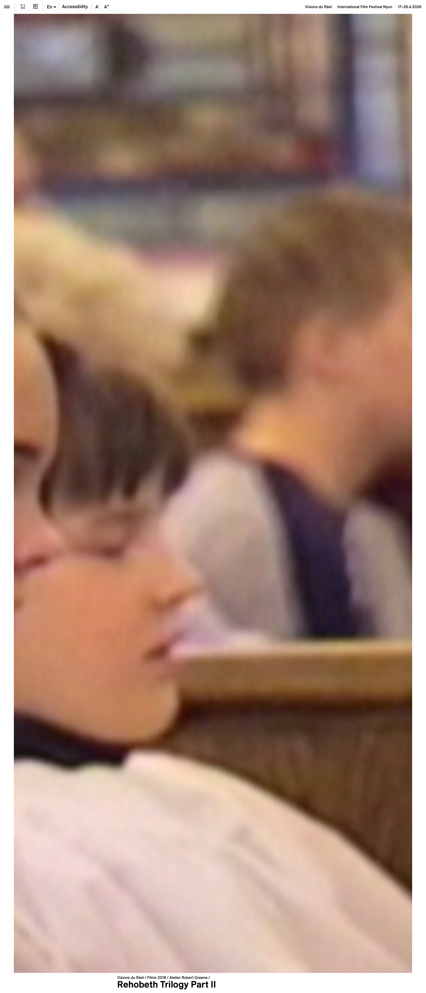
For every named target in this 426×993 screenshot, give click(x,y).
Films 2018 (156, 977)
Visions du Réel (130, 977)
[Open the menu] (7, 7)
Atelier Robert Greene (188, 977)
